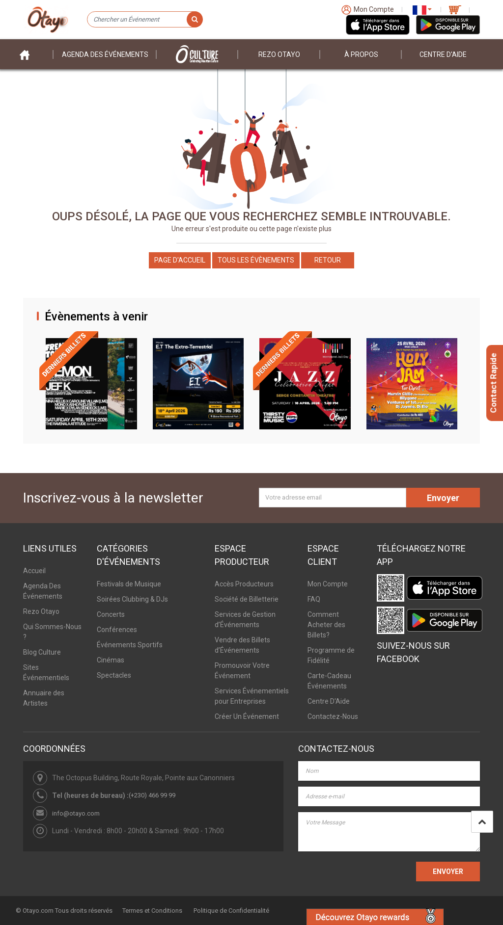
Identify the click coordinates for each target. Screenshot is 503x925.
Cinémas (110, 660)
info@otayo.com (76, 813)
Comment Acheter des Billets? (326, 624)
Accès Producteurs (244, 584)
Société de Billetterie (247, 599)
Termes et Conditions (152, 910)
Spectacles (114, 675)
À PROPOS (361, 54)
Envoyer (443, 498)
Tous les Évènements (256, 260)
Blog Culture (42, 652)
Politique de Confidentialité (231, 910)
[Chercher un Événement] (144, 19)
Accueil (34, 571)
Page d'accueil (179, 260)
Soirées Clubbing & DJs (132, 599)
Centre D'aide (443, 54)
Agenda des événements (105, 54)
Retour (327, 260)
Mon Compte (327, 584)
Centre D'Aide (328, 701)
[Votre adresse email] (332, 497)
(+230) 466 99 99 (152, 795)
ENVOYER (448, 871)
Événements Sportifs (130, 645)
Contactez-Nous (332, 716)
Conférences (117, 630)
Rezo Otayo (279, 54)
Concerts (111, 614)
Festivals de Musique (129, 584)
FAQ (313, 599)
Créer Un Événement (247, 716)
